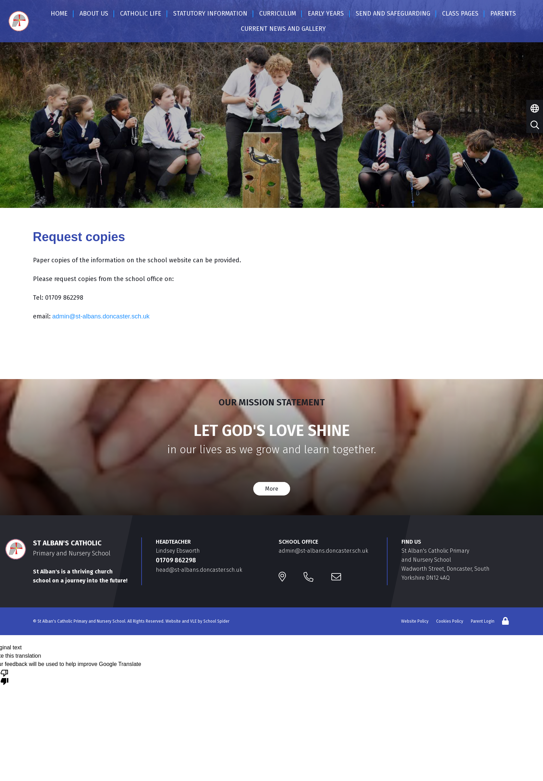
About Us (93, 13)
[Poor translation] (4, 676)
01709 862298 (176, 560)
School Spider (216, 621)
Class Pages (460, 13)
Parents (503, 13)
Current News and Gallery (283, 29)
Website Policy (415, 621)
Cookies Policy (449, 621)
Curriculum (277, 13)
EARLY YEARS (326, 13)
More (271, 488)
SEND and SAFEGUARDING (393, 13)
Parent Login (482, 621)
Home (59, 13)
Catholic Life (140, 13)
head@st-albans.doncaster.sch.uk (199, 570)
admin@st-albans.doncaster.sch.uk (101, 316)
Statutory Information (210, 13)
